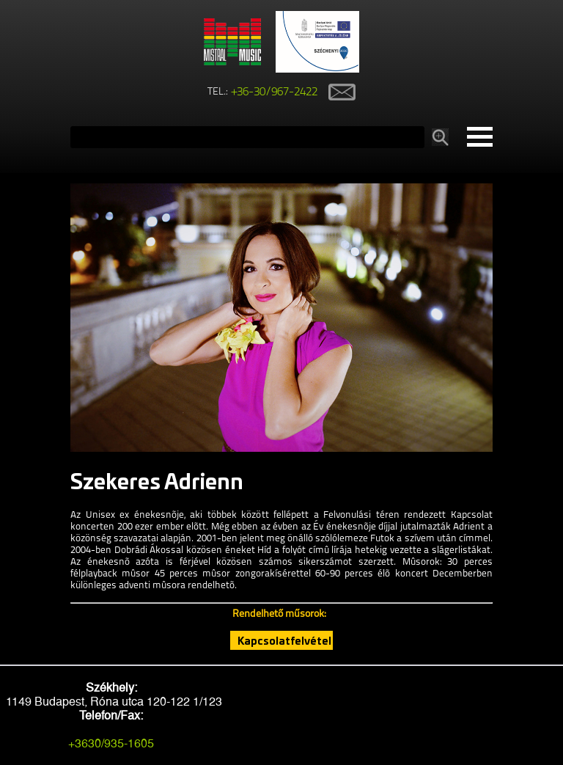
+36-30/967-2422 (274, 92)
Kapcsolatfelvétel (284, 640)
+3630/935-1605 (111, 743)
